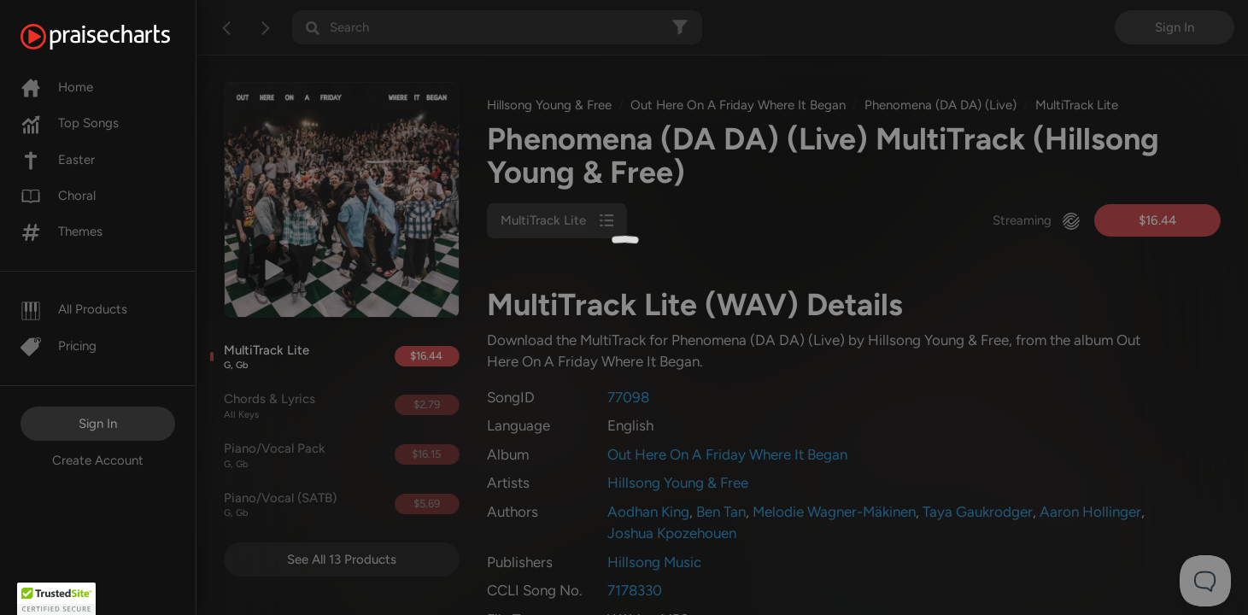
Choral (58, 195)
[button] (56, 599)
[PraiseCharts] (117, 37)
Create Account (98, 460)
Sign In (98, 423)
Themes (62, 231)
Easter (58, 159)
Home (57, 87)
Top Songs (70, 123)
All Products (74, 309)
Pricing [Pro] (59, 346)
